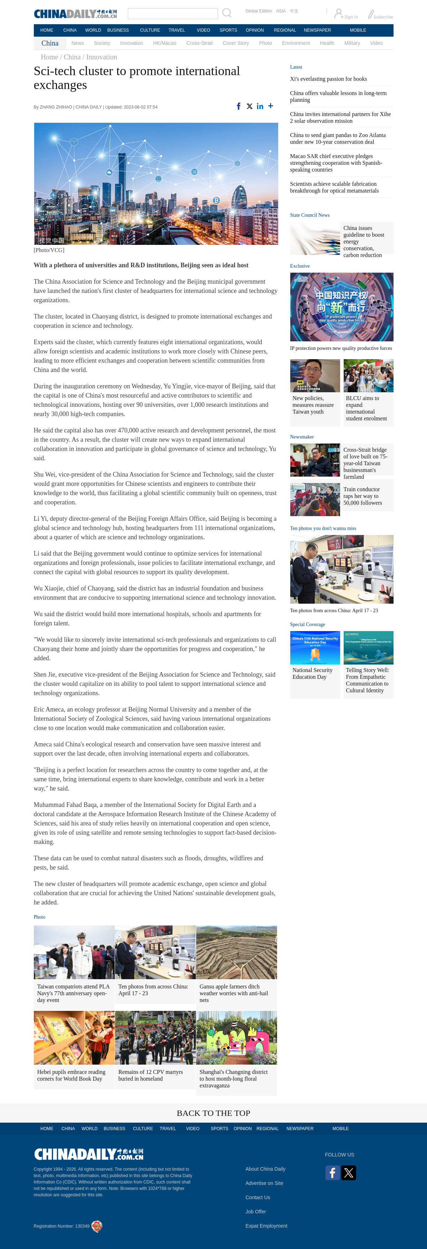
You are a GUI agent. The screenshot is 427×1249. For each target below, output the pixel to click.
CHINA (70, 30)
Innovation (131, 43)
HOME (47, 30)
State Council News (310, 215)
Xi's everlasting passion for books (328, 79)
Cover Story (236, 43)
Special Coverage (307, 624)
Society (102, 43)
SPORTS (228, 30)
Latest (296, 67)
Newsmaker (302, 437)
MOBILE (358, 30)
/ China (70, 57)
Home (49, 57)
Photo (265, 43)
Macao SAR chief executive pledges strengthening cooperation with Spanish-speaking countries (336, 163)
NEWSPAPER (317, 30)
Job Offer (256, 1211)
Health (327, 43)
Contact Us (258, 1197)
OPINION (255, 30)
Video (376, 43)
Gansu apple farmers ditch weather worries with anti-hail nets (234, 993)
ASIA (281, 11)
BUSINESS (118, 30)
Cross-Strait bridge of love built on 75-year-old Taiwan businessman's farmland (366, 463)
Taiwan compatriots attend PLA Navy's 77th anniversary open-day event (73, 993)
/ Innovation (100, 57)
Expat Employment (267, 1226)
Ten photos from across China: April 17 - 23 (153, 989)
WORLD (93, 30)
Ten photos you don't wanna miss (323, 528)
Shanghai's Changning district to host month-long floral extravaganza (234, 1078)
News (78, 43)
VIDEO (203, 30)
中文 (294, 11)
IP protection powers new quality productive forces (341, 348)
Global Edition (259, 11)
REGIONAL (285, 30)
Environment (296, 43)
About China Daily (266, 1169)
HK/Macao (164, 43)
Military (352, 43)
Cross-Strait (199, 43)
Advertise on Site (264, 1183)
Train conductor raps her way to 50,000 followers (363, 496)
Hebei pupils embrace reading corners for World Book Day (71, 1075)
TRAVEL (177, 30)
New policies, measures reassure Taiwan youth (313, 405)
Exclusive (300, 266)
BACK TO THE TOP (213, 1113)
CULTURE (150, 30)
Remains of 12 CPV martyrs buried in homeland (151, 1075)
